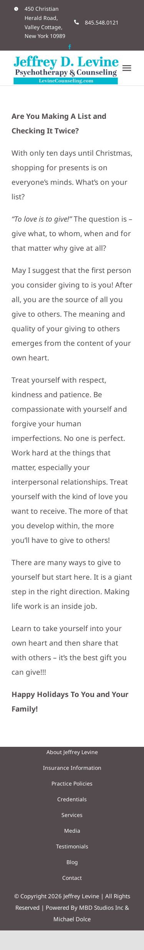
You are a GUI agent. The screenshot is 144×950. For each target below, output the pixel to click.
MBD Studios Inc (101, 907)
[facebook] (69, 46)
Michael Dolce (72, 919)
